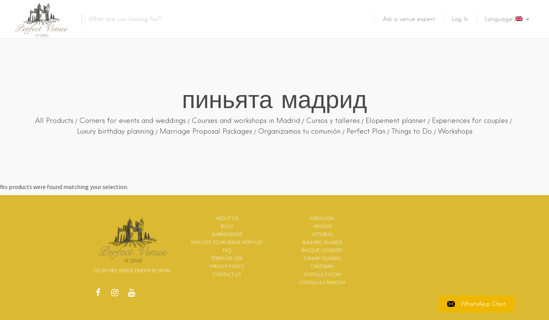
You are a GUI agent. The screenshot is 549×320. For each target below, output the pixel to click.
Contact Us (227, 274)
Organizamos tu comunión (299, 131)
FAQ (227, 250)
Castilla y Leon (322, 274)
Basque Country (322, 250)
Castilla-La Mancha (322, 282)
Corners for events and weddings (132, 120)
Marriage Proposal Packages (206, 131)
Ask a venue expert (409, 19)
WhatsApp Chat (476, 304)
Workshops (455, 131)
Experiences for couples (470, 120)
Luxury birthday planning (115, 131)
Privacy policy (226, 266)
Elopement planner (396, 120)
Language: (503, 19)
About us (226, 218)
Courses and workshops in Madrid (246, 120)
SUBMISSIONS (227, 234)
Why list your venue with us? (227, 242)
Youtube (131, 294)
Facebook (98, 294)
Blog (227, 226)
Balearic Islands (322, 242)
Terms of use (227, 258)
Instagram (114, 294)
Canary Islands (322, 258)
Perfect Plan (366, 131)
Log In (460, 19)
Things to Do (412, 131)
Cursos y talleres (333, 120)
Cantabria (322, 266)
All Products (54, 120)
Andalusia (322, 218)
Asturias (322, 234)
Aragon (322, 226)
